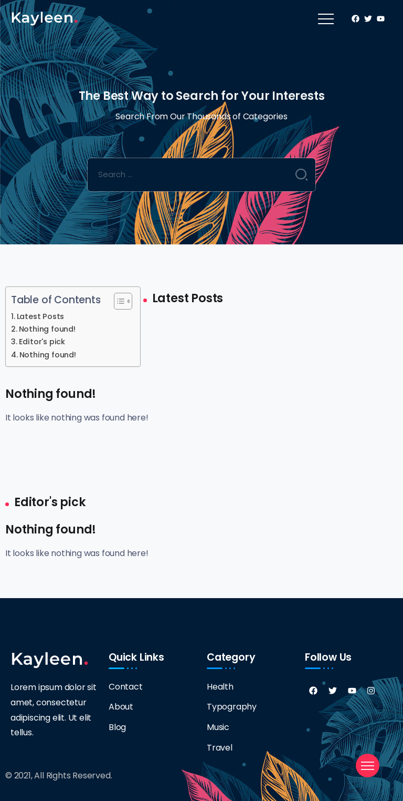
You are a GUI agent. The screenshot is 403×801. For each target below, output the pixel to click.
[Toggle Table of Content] (118, 301)
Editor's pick (42, 341)
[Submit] (301, 174)
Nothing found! (47, 329)
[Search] (202, 174)
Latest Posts (41, 316)
